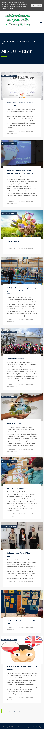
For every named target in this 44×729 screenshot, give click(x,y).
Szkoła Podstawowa (9, 75)
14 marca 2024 (11, 581)
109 (20, 711)
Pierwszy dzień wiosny (15, 358)
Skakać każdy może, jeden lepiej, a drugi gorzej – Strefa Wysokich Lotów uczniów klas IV (22, 291)
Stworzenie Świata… (14, 423)
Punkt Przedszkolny (9, 331)
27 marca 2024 (11, 131)
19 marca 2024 (11, 449)
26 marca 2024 (11, 201)
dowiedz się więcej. (8, 8)
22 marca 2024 (11, 248)
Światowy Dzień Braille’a (16, 488)
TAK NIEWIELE (13, 241)
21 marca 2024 (11, 384)
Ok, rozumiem (36, 5)
